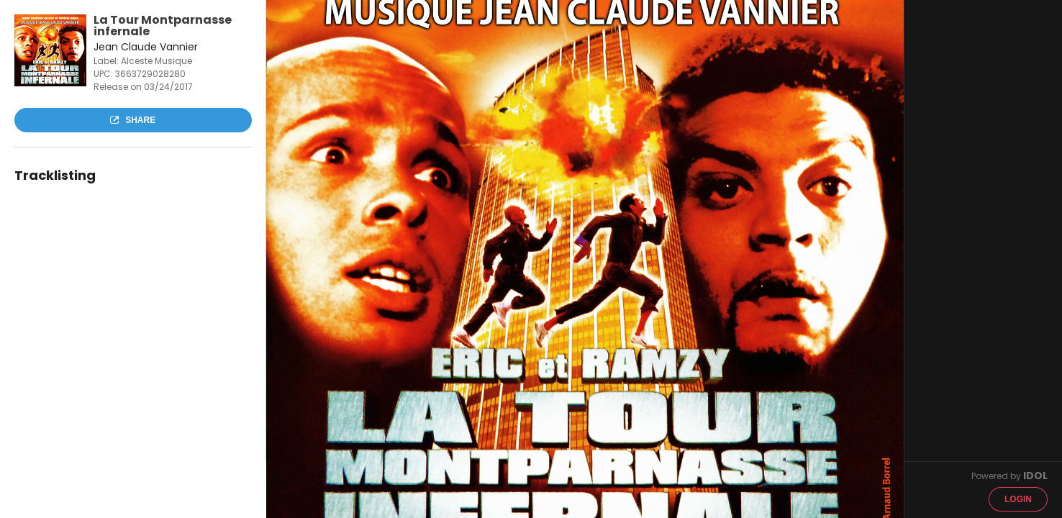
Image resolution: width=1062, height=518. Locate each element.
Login (1018, 499)
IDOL (1035, 475)
